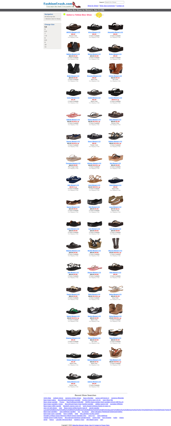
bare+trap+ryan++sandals (52, 414)
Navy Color (115, 189)
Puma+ (62, 402)
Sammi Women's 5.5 (73, 316)
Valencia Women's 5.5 (94, 360)
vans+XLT (91, 416)
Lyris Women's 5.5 (115, 229)
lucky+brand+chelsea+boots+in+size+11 (97, 406)
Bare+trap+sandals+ (50, 412)
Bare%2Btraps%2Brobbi (75, 402)
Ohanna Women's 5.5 (94, 272)
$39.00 (94, 34)
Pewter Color (94, 145)
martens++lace (79, 419)
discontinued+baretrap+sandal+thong (77, 417)
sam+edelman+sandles (68, 412)
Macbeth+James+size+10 (72, 406)
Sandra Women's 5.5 (94, 316)
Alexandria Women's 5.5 (115, 32)
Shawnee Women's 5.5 (73, 338)
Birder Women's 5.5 (115, 54)
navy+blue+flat (108, 400)
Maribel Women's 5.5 (94, 250)
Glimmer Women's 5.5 (94, 163)
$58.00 (94, 143)
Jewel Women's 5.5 (115, 185)
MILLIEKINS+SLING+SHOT (89, 414)
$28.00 (73, 383)
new (60, 408)
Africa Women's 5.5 (94, 32)
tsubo (115, 417)
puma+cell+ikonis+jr (102, 398)
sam (101, 419)
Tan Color (115, 79)
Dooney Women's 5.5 (73, 141)
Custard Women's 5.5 (115, 98)
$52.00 (94, 99)
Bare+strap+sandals (50, 402)
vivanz (121, 417)
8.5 (46, 40)
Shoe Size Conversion (107, 6)
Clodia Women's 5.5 (94, 98)
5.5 (46, 27)
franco (52, 419)
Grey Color (115, 298)
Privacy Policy (105, 425)
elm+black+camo (92, 419)
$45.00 (115, 187)
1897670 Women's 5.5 (73, 32)
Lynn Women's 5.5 (94, 229)
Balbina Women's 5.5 (73, 54)
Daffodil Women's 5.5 (73, 119)
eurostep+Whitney (116, 404)
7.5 (46, 36)
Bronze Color (73, 36)
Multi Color (94, 363)
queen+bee (96, 417)
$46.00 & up (73, 187)
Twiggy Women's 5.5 (73, 360)
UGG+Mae (47, 398)
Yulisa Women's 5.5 (73, 382)
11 (45, 47)
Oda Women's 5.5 (73, 272)
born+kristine (106, 417)
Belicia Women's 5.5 (94, 54)
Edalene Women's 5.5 (115, 141)
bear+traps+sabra (50, 400)
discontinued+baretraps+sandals (69, 400)
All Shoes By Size (50, 16)
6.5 (46, 31)
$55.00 (115, 56)
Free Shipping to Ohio (73, 37)
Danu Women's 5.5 (115, 119)
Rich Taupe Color (73, 167)
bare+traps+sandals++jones (53, 404)
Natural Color (115, 210)
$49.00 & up (115, 99)
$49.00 (73, 34)
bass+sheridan (88, 398)
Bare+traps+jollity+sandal (52, 406)
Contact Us (120, 6)
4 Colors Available (115, 101)
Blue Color (94, 79)
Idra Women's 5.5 (115, 163)
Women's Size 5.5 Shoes (53, 19)
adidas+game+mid (101, 404)
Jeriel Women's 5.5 (94, 185)
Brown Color (73, 385)
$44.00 (94, 383)
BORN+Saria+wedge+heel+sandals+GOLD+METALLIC (104, 402)
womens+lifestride (117, 398)
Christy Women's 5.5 (115, 76)
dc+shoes (85, 412)
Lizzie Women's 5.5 (73, 229)
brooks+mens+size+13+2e (91, 400)
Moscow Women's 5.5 (115, 250)
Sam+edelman (102, 416)
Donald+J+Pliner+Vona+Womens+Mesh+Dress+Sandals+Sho (65, 416)
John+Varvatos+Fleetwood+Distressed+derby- (107, 412)
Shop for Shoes (93, 6)
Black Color (94, 101)
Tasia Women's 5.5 (115, 338)
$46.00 (94, 78)
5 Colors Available (73, 189)
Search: (101, 2)
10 (45, 44)
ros (79, 412)
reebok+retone (58, 398)
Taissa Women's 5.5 (94, 338)
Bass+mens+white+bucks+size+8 (75, 408)
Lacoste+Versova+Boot (64, 419)
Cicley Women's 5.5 (73, 98)
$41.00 (73, 99)
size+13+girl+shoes (50, 408)
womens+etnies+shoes (73, 398)
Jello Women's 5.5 (73, 185)
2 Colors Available (73, 57)
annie (45, 419)
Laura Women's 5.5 (115, 207)
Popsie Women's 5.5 (73, 294)
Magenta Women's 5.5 (73, 250)
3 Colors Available (94, 36)
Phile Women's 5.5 (115, 272)
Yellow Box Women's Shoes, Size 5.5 (83, 425)
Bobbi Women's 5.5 (73, 76)
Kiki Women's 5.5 (94, 207)
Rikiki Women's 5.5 (94, 294)
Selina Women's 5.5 (115, 316)
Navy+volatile (68, 414)
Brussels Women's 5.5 (94, 76)
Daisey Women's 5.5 (94, 119)
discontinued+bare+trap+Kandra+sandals (79, 404)
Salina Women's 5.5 (115, 294)
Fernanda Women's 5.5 (73, 163)
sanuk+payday (94, 408)
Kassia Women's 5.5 (73, 207)
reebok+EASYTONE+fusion (53, 417)
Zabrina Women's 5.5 (94, 382)
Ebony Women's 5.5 (94, 141)
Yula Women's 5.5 (115, 360)
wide (76, 414)
